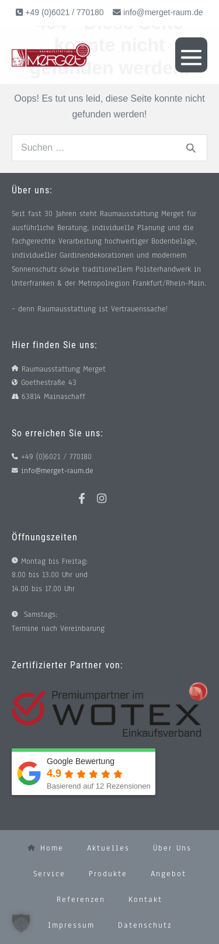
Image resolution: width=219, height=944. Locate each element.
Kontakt (145, 899)
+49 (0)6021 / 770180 (63, 12)
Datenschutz (145, 925)
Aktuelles (108, 848)
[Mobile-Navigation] (191, 54)
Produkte (108, 874)
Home (46, 848)
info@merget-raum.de (163, 12)
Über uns (172, 848)
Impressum (71, 925)
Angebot (168, 874)
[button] (21, 923)
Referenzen (81, 899)
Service (49, 874)
